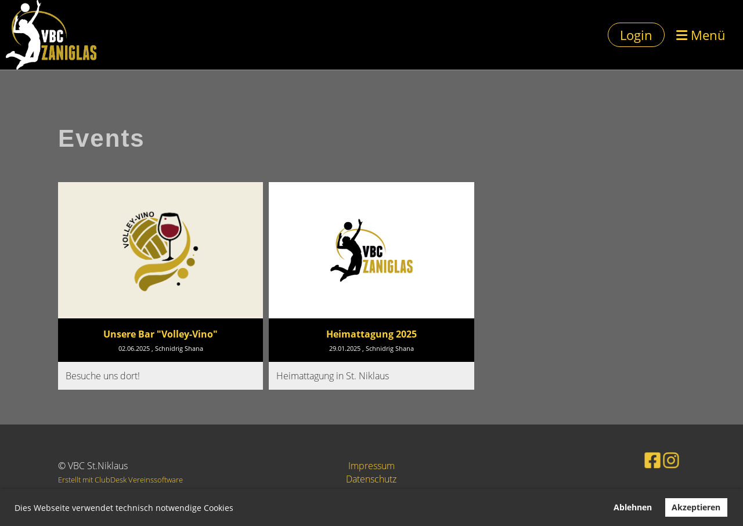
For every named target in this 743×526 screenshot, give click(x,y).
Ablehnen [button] (633, 507)
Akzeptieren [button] (696, 507)
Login (636, 34)
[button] (237, 509)
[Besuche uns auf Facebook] (644, 459)
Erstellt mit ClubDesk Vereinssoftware (120, 479)
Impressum (371, 465)
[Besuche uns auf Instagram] (660, 459)
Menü (701, 34)
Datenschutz (371, 479)
